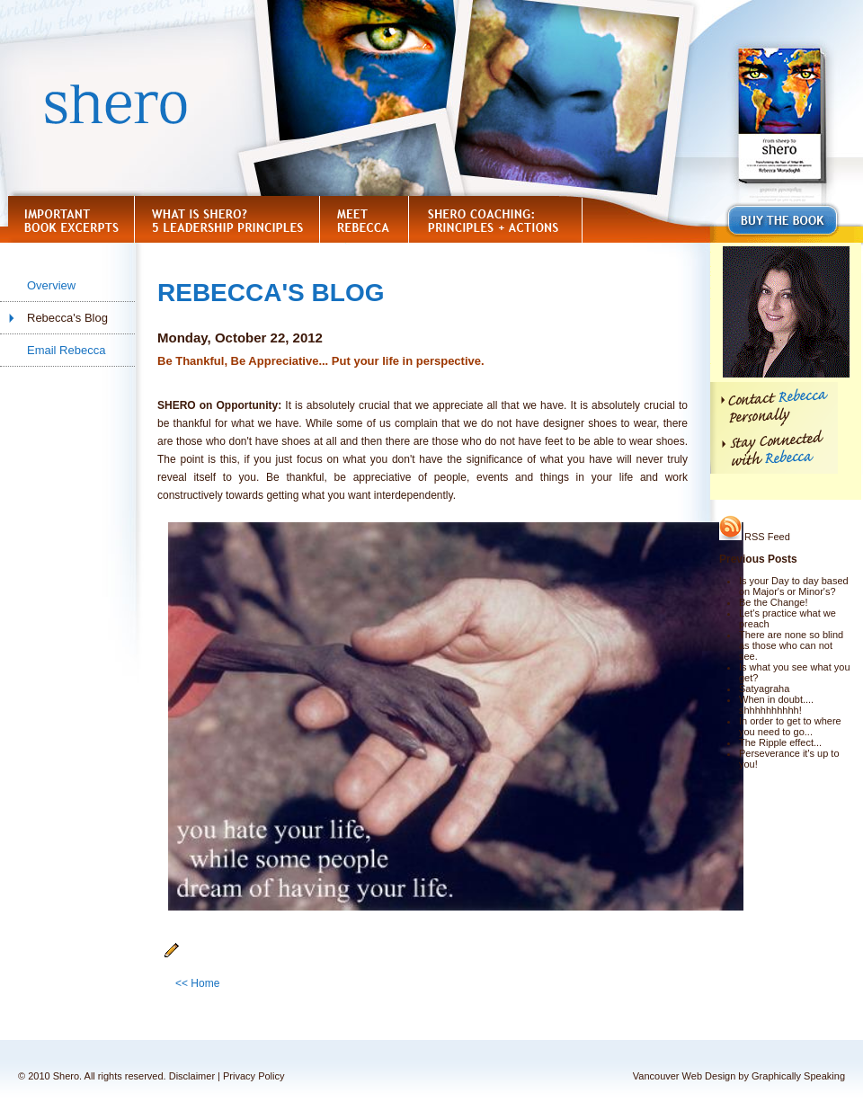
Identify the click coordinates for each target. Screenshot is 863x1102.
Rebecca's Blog (67, 317)
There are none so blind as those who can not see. (791, 645)
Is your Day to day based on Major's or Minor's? (794, 586)
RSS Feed (754, 536)
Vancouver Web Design (684, 1076)
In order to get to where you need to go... (790, 726)
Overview (51, 285)
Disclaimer (192, 1076)
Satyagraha (764, 688)
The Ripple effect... (780, 742)
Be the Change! (773, 602)
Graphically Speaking (798, 1076)
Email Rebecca (66, 350)
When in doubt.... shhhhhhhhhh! (776, 704)
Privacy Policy (253, 1076)
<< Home (197, 983)
